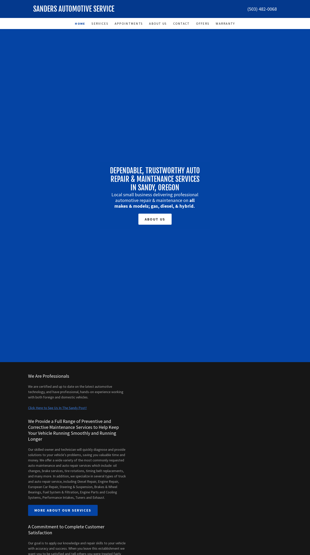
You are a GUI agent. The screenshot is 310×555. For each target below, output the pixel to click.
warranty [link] (225, 23)
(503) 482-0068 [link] (262, 9)
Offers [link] (203, 23)
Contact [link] (181, 23)
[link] (94, 10)
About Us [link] (158, 23)
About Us (155, 219)
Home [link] (80, 23)
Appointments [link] (129, 23)
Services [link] (100, 23)
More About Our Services (62, 510)
